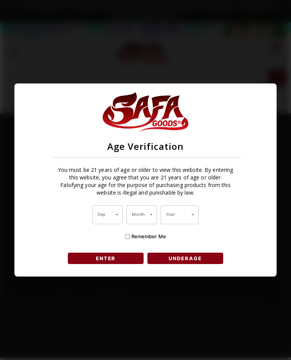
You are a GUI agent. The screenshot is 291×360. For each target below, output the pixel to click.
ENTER (105, 258)
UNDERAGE (186, 258)
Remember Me (145, 236)
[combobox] (107, 214)
